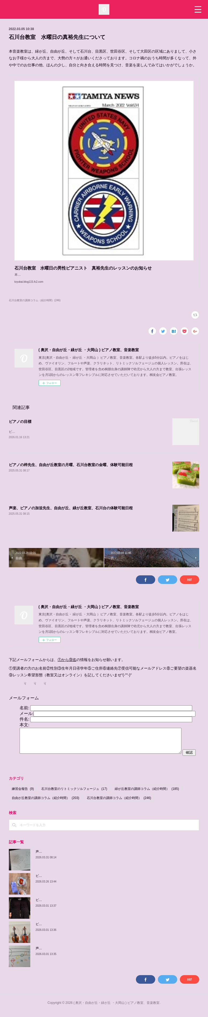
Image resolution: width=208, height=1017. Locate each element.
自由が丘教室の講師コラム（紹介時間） (45, 803)
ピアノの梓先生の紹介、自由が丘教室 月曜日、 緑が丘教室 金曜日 (86, 881)
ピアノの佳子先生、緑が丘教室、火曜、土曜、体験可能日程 (79, 905)
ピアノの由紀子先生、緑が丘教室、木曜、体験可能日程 (76, 930)
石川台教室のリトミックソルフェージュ (74, 794)
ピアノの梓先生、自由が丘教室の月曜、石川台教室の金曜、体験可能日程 (71, 470)
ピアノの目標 (20, 427)
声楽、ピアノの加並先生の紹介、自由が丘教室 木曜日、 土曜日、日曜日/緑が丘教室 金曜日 (104, 857)
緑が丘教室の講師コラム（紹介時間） (147, 794)
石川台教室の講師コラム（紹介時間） (119, 803)
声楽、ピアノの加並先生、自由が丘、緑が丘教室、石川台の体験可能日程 (71, 514)
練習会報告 (23, 794)
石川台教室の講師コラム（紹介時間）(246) (35, 305)
